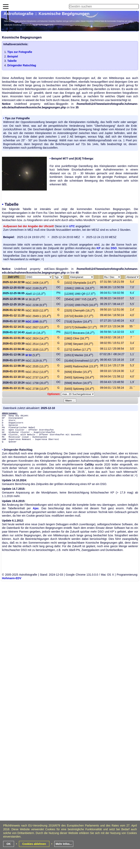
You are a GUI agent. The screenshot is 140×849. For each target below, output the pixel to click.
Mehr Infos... (64, 843)
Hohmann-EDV (11, 578)
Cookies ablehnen (34, 843)
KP (98, 248)
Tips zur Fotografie (19, 51)
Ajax (36, 508)
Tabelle (12, 60)
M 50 (28, 355)
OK (9, 843)
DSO (114, 248)
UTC (72, 226)
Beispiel (12, 56)
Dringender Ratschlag (21, 65)
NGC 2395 (32, 321)
